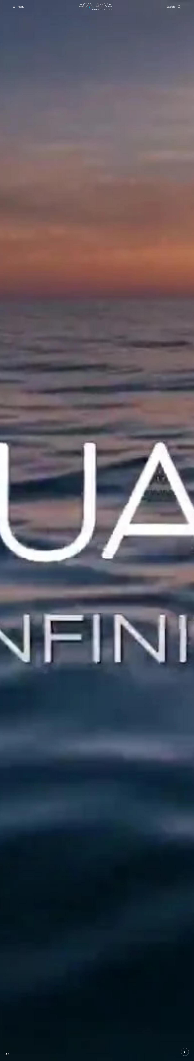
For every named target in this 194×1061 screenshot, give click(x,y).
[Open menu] (19, 6)
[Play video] (185, 1052)
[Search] (173, 7)
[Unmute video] (7, 1054)
